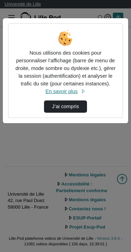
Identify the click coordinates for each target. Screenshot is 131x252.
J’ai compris (65, 106)
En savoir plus (65, 91)
